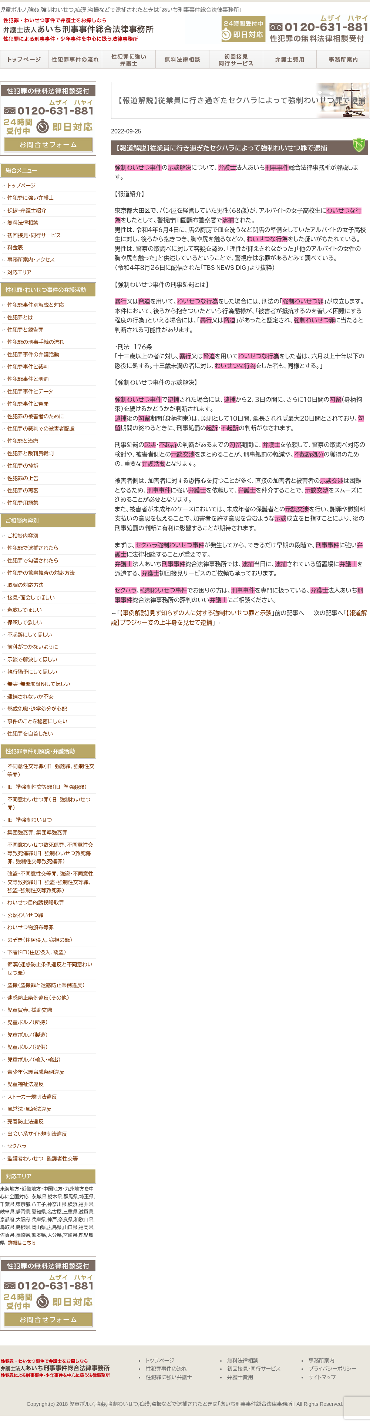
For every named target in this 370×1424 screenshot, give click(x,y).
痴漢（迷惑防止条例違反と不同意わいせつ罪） (49, 969)
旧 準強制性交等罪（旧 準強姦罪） (47, 787)
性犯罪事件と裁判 (27, 367)
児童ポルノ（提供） (27, 1047)
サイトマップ (322, 1377)
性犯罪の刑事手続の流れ (35, 342)
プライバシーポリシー (332, 1369)
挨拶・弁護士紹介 (26, 210)
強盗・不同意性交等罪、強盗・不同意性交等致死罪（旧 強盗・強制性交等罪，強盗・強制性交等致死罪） (50, 882)
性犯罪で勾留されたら (32, 561)
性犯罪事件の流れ (75, 59)
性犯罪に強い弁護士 (128, 59)
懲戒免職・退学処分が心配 (37, 709)
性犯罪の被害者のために (35, 416)
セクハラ (17, 1146)
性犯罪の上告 (22, 478)
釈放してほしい (24, 610)
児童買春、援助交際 (29, 1010)
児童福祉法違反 (25, 1084)
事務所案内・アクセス (31, 260)
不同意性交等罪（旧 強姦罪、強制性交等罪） (50, 770)
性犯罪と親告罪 (25, 330)
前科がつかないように (32, 647)
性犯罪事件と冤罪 (27, 404)
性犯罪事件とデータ (30, 392)
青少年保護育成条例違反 (35, 1072)
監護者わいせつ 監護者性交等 (42, 1159)
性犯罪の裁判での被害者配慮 (41, 429)
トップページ (24, 59)
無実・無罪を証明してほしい (38, 684)
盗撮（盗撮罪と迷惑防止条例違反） (46, 985)
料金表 (15, 247)
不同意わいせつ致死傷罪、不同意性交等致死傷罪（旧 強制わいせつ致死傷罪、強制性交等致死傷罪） (50, 853)
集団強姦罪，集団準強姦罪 (37, 833)
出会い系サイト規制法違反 (37, 1134)
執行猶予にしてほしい (32, 672)
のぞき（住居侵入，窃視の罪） (40, 940)
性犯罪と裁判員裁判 (30, 454)
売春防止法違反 (25, 1122)
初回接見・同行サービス (236, 59)
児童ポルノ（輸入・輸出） (34, 1060)
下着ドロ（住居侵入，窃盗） (36, 952)
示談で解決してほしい (32, 660)
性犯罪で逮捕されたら (32, 548)
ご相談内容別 (22, 536)
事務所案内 (343, 59)
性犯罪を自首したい (30, 734)
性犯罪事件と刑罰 (27, 379)
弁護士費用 (289, 59)
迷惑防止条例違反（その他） (38, 998)
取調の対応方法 (25, 585)
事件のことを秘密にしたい (37, 721)
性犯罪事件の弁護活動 (33, 355)
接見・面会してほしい (31, 598)
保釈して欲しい (24, 622)
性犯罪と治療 (22, 441)
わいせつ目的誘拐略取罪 (35, 903)
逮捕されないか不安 (30, 697)
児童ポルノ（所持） (27, 1022)
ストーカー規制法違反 (32, 1097)
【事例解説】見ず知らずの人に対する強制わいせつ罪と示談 (196, 613)
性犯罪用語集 (22, 503)
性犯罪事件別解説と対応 (35, 305)
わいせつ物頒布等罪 (30, 927)
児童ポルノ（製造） (27, 1035)
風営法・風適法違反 (29, 1109)
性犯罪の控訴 (22, 466)
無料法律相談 (182, 59)
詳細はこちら (22, 1243)
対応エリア (19, 272)
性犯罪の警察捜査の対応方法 (41, 573)
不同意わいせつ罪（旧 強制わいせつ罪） (49, 804)
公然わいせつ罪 (25, 915)
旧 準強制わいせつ (29, 820)
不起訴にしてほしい (29, 635)
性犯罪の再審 (22, 491)
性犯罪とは (20, 318)
